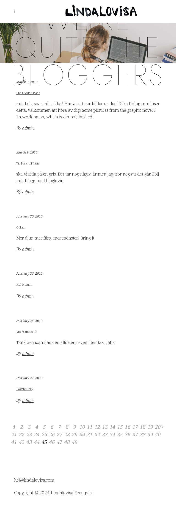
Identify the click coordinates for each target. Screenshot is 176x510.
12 (97, 426)
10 (82, 426)
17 (135, 426)
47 (59, 441)
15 (120, 426)
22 (22, 434)
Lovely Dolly (24, 389)
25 (44, 434)
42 (22, 441)
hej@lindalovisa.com (34, 480)
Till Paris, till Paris (27, 163)
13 (105, 426)
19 (150, 426)
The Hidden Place (28, 93)
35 (120, 434)
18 (143, 426)
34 (112, 434)
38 (143, 434)
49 (74, 441)
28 (67, 434)
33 (105, 434)
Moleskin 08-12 (26, 332)
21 (14, 434)
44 (37, 441)
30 (82, 434)
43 (29, 441)
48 (67, 441)
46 (52, 441)
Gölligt (20, 227)
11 (90, 426)
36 (127, 434)
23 (29, 434)
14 (112, 426)
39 (150, 434)
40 (158, 434)
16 (127, 426)
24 (37, 434)
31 (90, 434)
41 (14, 441)
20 (158, 426)
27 (59, 434)
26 (52, 434)
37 (135, 434)
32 (97, 434)
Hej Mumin (23, 284)
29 (74, 434)
